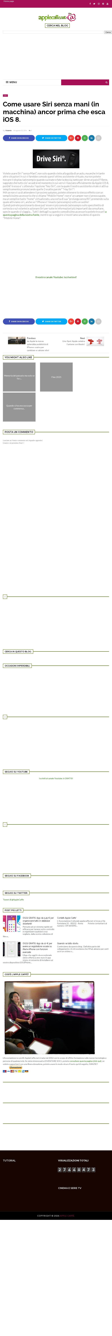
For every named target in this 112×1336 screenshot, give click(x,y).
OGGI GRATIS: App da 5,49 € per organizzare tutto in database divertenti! (38, 921)
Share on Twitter (51, 138)
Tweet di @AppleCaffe (13, 899)
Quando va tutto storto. (68, 943)
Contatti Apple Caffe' (66, 918)
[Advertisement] (57, 54)
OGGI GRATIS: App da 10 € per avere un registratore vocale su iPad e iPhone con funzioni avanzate (37, 947)
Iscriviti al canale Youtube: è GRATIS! (56, 778)
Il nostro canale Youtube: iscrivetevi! (56, 277)
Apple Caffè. (67, 1215)
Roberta (9, 130)
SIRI (5, 95)
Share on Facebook (19, 138)
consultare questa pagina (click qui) (85, 1061)
